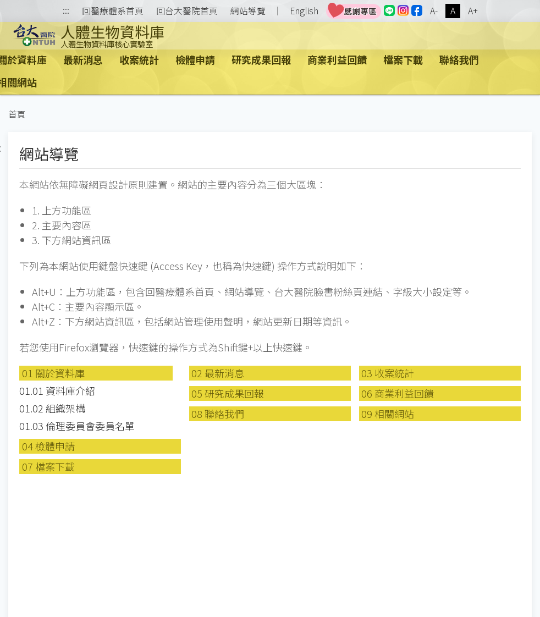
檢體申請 (195, 59)
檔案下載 (403, 59)
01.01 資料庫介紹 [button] (57, 390)
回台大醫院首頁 (187, 11)
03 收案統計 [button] (387, 373)
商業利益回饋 (337, 59)
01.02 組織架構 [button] (52, 408)
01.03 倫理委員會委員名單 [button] (77, 425)
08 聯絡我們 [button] (217, 413)
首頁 (17, 114)
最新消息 (83, 59)
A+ (473, 10)
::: (66, 11)
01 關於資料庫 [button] (53, 373)
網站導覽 (248, 11)
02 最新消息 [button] (217, 373)
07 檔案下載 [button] (48, 466)
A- (434, 10)
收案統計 (139, 59)
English (304, 10)
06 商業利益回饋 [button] (397, 393)
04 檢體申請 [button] (48, 446)
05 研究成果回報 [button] (227, 393)
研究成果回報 (261, 59)
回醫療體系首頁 (113, 11)
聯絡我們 (459, 59)
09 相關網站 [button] (387, 413)
